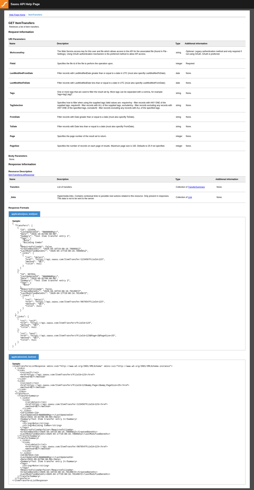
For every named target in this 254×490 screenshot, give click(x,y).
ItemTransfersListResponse (21, 175)
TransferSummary (196, 187)
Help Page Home (17, 15)
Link (190, 197)
